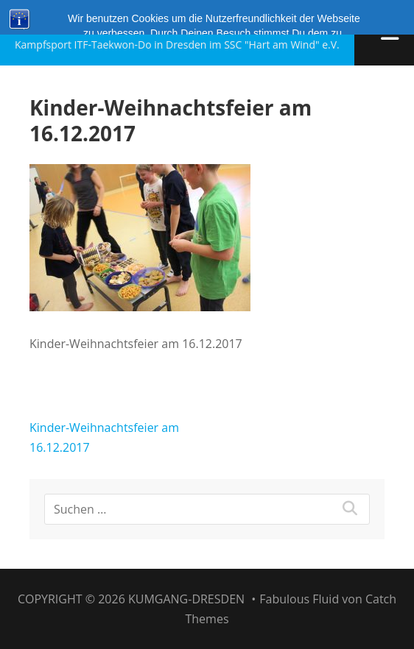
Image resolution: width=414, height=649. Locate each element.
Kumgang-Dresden (120, 24)
